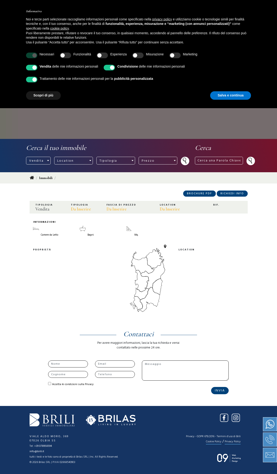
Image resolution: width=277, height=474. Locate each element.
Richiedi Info (232, 193)
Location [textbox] (65, 161)
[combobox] (38, 160)
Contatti (205, 18)
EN (243, 7)
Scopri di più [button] (43, 461)
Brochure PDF (199, 193)
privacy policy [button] (162, 385)
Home (78, 18)
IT (233, 7)
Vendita (120, 18)
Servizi (143, 18)
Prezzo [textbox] (148, 161)
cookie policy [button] (59, 394)
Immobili (46, 178)
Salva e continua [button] (230, 461)
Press (182, 18)
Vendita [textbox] (36, 161)
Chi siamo (97, 20)
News (163, 18)
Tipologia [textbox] (108, 161)
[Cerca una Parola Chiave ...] (186, 7)
